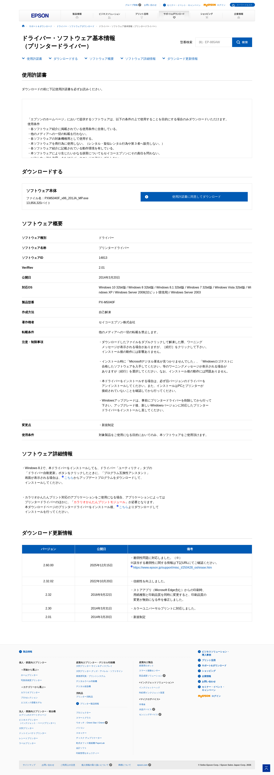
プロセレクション (29, 697)
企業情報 (206, 676)
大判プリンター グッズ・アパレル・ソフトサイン (99, 671)
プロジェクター (83, 712)
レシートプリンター (28, 738)
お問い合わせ (150, 5)
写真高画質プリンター (31, 680)
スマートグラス (83, 718)
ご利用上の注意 (68, 765)
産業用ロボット (146, 665)
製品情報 (27, 651)
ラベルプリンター (27, 743)
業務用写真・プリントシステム (90, 676)
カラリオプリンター (30, 692)
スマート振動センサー (149, 670)
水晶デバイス (145, 709)
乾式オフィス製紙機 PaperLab (90, 743)
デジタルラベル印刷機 (86, 681)
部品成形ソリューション (150, 676)
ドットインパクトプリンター (32, 733)
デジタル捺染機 (83, 686)
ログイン (214, 5)
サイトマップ (29, 765)
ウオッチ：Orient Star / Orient (90, 723)
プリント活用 (209, 660)
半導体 (142, 704)
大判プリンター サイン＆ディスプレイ (94, 666)
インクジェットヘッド (149, 687)
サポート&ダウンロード (214, 665)
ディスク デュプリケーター (89, 738)
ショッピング (209, 671)
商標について (124, 765)
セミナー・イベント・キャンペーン (184, 5)
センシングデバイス (148, 714)
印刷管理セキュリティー (87, 753)
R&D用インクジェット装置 (151, 692)
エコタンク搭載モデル (31, 702)
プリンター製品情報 (89, 704)
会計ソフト (81, 748)
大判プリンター (26, 728)
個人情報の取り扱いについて (96, 765)
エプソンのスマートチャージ (32, 715)
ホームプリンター (29, 675)
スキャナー (81, 733)
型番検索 (186, 42)
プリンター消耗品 (84, 696)
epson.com (142, 765)
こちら (67, 477)
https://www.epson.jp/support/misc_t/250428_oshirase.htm (171, 567)
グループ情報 (131, 5)
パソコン (80, 728)
